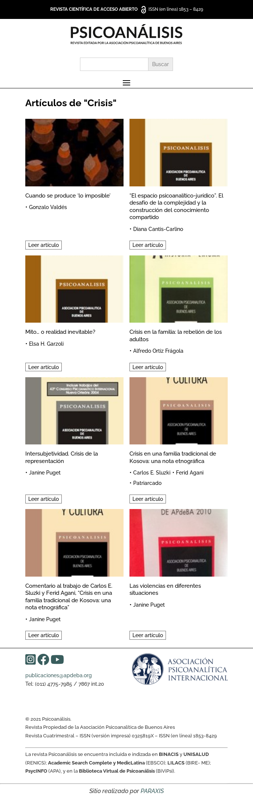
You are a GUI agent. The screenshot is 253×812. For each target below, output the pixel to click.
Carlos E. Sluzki (151, 473)
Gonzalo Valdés (48, 207)
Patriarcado (147, 483)
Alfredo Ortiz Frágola (158, 351)
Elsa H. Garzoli (46, 344)
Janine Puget (45, 473)
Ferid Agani (190, 473)
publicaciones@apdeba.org (58, 675)
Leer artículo (43, 245)
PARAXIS (152, 791)
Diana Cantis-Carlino (158, 229)
